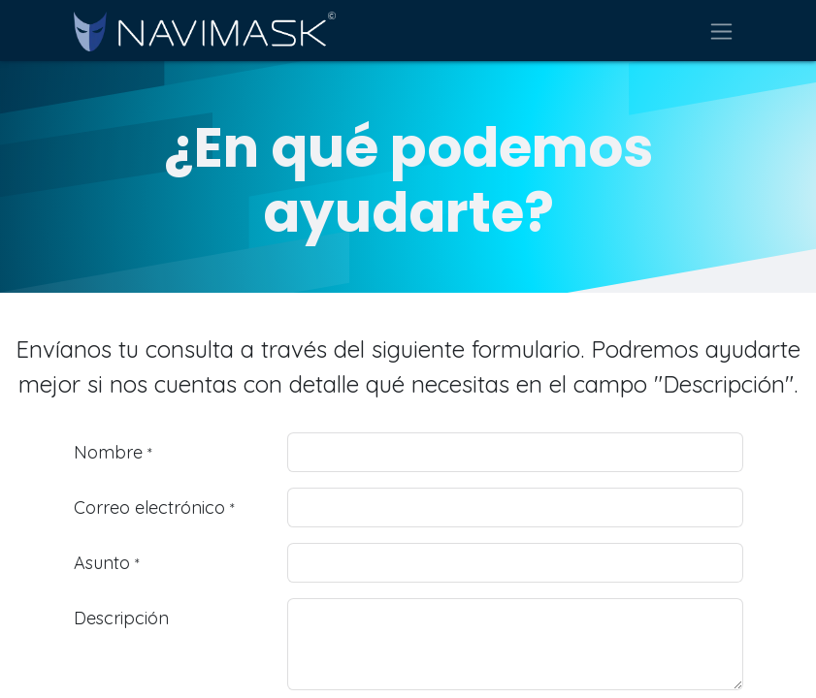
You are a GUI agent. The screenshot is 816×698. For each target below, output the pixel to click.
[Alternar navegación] (721, 30)
